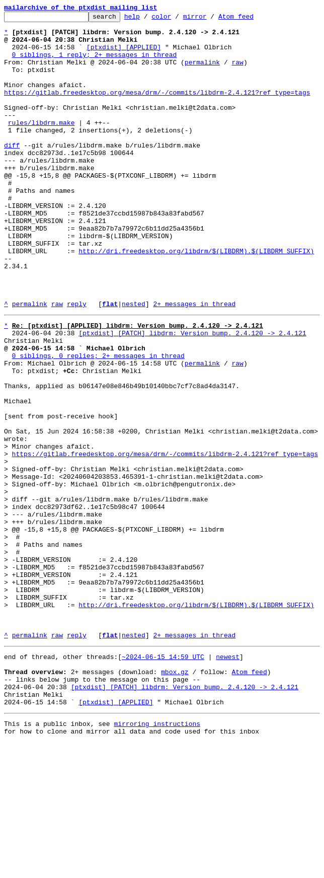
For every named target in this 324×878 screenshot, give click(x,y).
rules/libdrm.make (41, 145)
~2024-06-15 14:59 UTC (163, 780)
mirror (210, 19)
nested (133, 362)
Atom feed (251, 19)
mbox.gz (175, 798)
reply (77, 362)
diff (12, 172)
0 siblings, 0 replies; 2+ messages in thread (98, 421)
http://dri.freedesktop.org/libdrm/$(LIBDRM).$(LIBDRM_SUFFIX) (196, 299)
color (177, 19)
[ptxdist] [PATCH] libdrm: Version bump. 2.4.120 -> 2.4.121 (192, 394)
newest (227, 780)
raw (237, 72)
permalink (202, 72)
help (147, 19)
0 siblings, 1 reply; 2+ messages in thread (94, 63)
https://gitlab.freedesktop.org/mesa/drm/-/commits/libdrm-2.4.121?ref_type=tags (157, 108)
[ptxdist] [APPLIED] (124, 54)
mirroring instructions (157, 857)
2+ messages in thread (194, 362)
